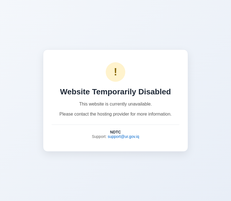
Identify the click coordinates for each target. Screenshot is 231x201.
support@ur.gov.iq (123, 136)
